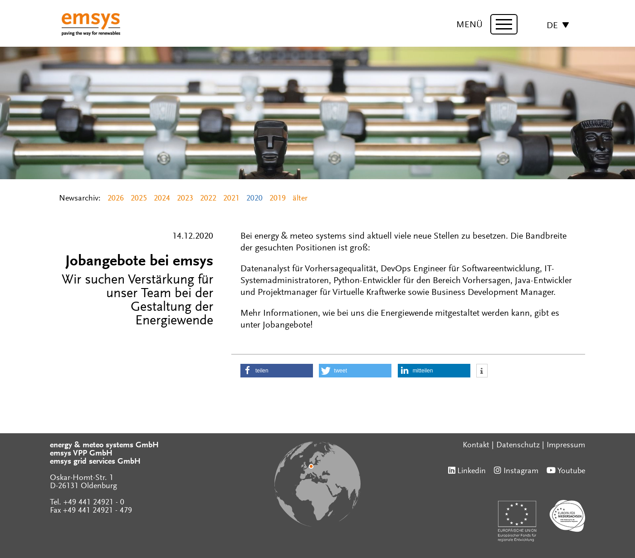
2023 (185, 199)
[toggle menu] (504, 24)
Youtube (571, 471)
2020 (254, 199)
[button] (276, 370)
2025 (139, 199)
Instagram (520, 471)
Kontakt (476, 445)
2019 (277, 199)
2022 (208, 199)
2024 (162, 199)
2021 (231, 199)
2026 (115, 199)
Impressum (566, 445)
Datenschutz (518, 445)
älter (300, 199)
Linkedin (471, 471)
